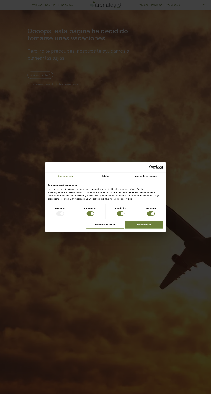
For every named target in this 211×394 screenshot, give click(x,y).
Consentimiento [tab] (65, 176)
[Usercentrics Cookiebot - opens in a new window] (151, 167)
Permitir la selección (105, 225)
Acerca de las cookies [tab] (146, 176)
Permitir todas (144, 225)
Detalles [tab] (105, 176)
